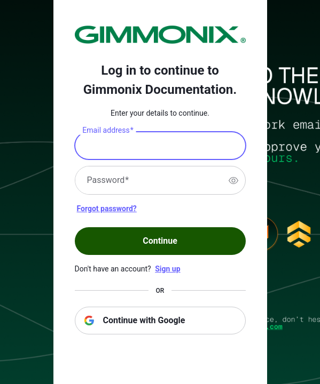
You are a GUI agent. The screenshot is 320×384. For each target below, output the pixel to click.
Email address (107, 130)
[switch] (233, 180)
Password (108, 180)
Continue (160, 241)
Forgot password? (107, 208)
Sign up (167, 269)
